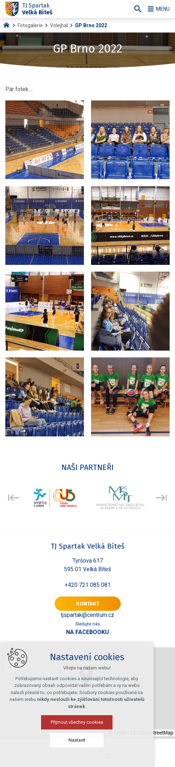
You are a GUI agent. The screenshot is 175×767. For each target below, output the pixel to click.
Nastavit (87, 740)
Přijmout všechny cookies (87, 722)
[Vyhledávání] (134, 9)
